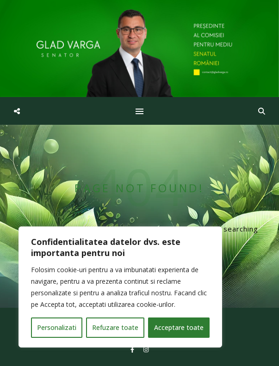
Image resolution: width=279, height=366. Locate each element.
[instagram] (146, 350)
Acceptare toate (179, 327)
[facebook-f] (133, 350)
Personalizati (56, 327)
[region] (120, 287)
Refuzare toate (115, 327)
